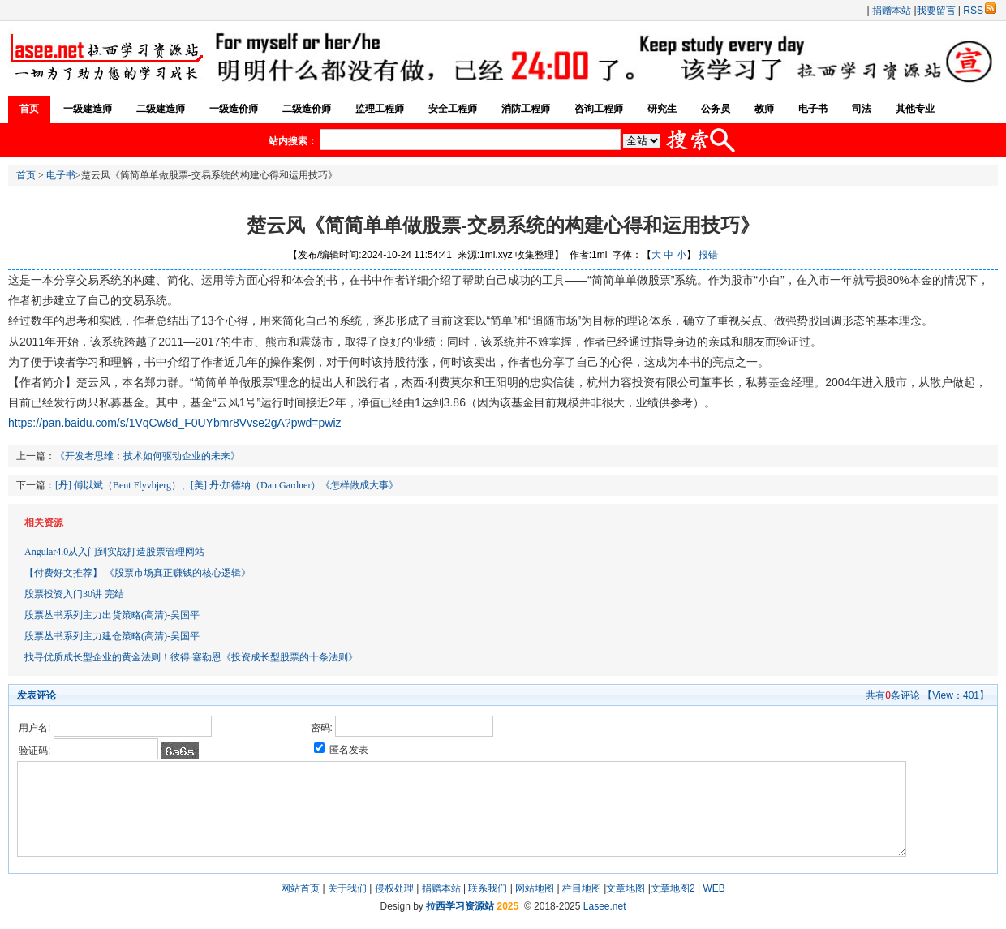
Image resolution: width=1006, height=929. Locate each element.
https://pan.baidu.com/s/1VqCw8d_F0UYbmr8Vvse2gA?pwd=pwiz (175, 422)
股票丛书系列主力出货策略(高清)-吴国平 (112, 615)
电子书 (813, 108)
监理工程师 (379, 108)
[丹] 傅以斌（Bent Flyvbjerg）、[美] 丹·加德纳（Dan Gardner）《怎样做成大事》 (226, 485)
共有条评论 (893, 695)
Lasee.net (604, 906)
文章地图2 (673, 888)
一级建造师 (87, 108)
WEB (713, 888)
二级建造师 (160, 108)
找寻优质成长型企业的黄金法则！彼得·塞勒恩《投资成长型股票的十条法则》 (191, 657)
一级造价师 (233, 108)
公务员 (715, 108)
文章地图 (625, 888)
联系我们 (487, 888)
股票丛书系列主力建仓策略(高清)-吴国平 (112, 636)
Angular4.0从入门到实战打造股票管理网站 (114, 551)
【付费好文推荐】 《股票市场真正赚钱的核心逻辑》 (137, 572)
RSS (979, 10)
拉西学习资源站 (460, 906)
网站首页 (300, 888)
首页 (29, 108)
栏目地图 (581, 888)
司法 (861, 108)
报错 (708, 254)
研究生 (662, 108)
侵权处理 (394, 888)
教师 (764, 108)
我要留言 (936, 10)
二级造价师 (306, 108)
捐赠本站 (891, 10)
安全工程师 (452, 108)
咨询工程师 (598, 108)
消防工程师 (525, 108)
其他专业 (915, 108)
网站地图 (534, 888)
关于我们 (347, 888)
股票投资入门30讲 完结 (74, 594)
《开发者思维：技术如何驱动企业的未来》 (147, 456)
